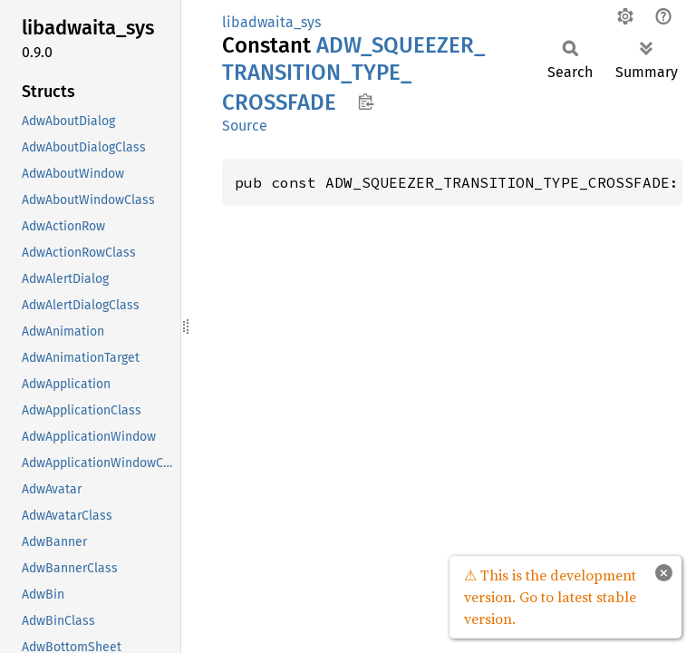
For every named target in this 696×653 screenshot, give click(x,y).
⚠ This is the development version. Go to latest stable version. (550, 597)
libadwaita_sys (271, 22)
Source (244, 125)
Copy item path (366, 101)
